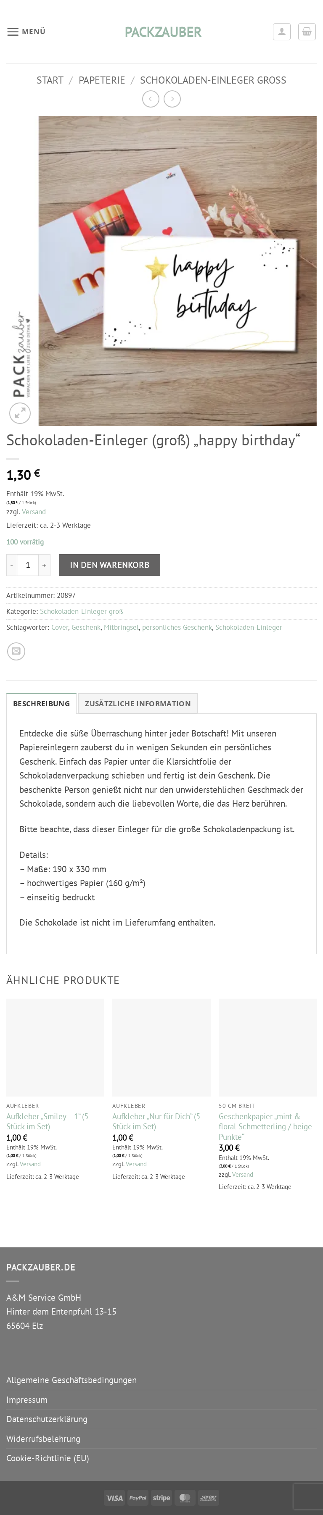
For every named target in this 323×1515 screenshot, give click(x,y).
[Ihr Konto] (282, 32)
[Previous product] (172, 99)
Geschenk (86, 627)
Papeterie (102, 80)
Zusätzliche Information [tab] (138, 703)
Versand (34, 511)
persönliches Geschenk (177, 627)
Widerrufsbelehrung (43, 1438)
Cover (59, 627)
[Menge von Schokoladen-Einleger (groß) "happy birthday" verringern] (11, 565)
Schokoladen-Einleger (248, 627)
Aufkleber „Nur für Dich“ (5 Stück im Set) (156, 1121)
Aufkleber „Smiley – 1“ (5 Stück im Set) (47, 1121)
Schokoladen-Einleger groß (213, 80)
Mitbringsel (121, 627)
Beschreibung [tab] (41, 703)
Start (50, 80)
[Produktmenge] (28, 565)
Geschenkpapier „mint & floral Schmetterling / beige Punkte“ (265, 1126)
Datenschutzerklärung (46, 1419)
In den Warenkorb (109, 565)
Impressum (27, 1399)
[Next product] (150, 99)
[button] (25, 31)
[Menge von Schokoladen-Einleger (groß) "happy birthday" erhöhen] (44, 565)
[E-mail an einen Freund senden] (16, 651)
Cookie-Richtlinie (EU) (47, 1458)
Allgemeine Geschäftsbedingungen (71, 1380)
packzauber (161, 32)
